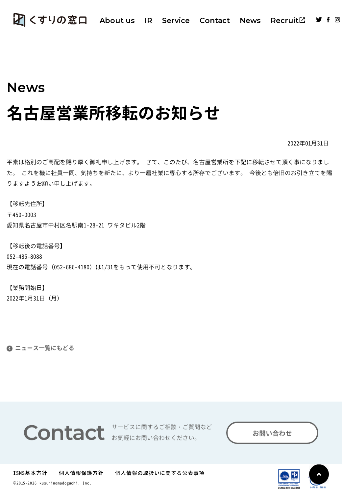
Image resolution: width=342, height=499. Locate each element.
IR (148, 20)
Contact (215, 20)
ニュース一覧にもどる (44, 351)
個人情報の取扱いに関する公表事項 (160, 473)
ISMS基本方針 (30, 473)
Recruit (285, 20)
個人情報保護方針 (81, 473)
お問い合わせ (272, 435)
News (250, 20)
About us (117, 20)
